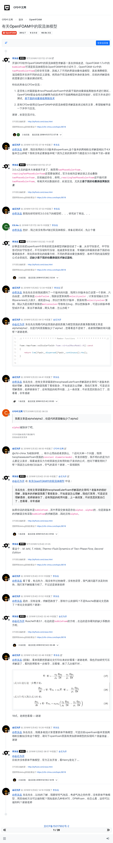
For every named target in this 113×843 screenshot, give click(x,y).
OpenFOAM (9, 33)
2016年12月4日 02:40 (39, 616)
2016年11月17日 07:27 (40, 165)
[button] (4, 838)
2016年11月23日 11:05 (40, 241)
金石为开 (16, 144)
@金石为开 (18, 324)
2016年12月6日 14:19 (33, 790)
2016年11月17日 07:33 (34, 209)
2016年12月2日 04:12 (34, 319)
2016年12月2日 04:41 (34, 377)
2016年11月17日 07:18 (34, 144)
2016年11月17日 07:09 (40, 58)
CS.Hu (15, 225)
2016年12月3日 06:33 (37, 411)
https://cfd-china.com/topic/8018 (51, 127)
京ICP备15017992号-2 (56, 826)
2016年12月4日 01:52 (34, 596)
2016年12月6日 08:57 (39, 751)
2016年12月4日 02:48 (34, 655)
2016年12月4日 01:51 (33, 576)
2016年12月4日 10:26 (34, 727)
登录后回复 (102, 43)
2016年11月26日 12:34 (34, 287)
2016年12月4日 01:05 (40, 544)
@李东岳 (17, 149)
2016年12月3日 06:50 (34, 448)
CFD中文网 (17, 411)
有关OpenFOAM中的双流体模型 (46, 481)
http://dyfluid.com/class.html (40, 121)
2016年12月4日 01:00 (39, 476)
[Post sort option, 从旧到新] (6, 42)
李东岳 (15, 58)
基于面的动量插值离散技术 (40, 98)
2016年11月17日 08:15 (32, 225)
